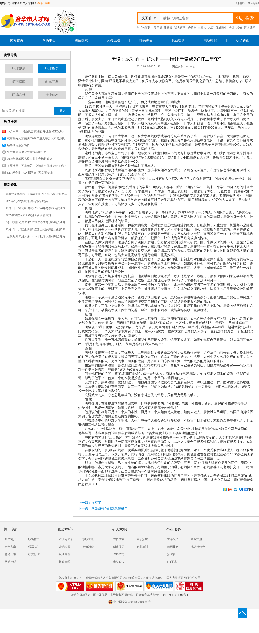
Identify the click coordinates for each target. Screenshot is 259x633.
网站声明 (10, 561)
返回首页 (241, 3)
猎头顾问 (180, 27)
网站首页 (16, 40)
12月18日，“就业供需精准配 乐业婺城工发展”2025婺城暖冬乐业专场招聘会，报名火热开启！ (37, 131)
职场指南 (34, 539)
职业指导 (51, 68)
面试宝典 (51, 81)
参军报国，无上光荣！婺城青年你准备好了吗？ (36, 165)
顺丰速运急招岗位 (18, 145)
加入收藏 (253, 3)
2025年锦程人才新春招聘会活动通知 (28, 215)
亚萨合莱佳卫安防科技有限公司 (27, 152)
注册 (48, 3)
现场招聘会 (198, 546)
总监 (211, 27)
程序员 (158, 27)
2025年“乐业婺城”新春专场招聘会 (27, 201)
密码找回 (64, 546)
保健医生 (221, 27)
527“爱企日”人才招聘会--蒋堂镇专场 (30, 172)
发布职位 (172, 539)
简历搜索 (172, 546)
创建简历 (118, 546)
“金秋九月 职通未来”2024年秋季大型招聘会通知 (35, 236)
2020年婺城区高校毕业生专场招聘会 (29, 159)
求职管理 (88, 539)
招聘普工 (172, 554)
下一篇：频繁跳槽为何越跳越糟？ (103, 508)
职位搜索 (81, 40)
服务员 (168, 27)
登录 (40, 3)
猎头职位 (145, 40)
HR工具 (172, 561)
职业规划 (18, 68)
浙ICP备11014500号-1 (175, 594)
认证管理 (64, 554)
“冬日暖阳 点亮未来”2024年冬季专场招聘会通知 (35, 222)
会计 (232, 27)
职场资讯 (242, 40)
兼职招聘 (142, 539)
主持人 (202, 27)
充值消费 (88, 546)
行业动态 (51, 95)
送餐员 (191, 27)
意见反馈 (10, 554)
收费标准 (34, 554)
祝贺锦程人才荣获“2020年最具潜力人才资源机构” (37, 138)
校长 (239, 27)
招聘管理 (64, 561)
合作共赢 (10, 546)
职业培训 (178, 40)
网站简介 (10, 539)
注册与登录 (66, 539)
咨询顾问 (249, 27)
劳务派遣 (113, 40)
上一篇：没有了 (89, 503)
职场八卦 (18, 95)
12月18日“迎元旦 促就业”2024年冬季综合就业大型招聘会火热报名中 (37, 208)
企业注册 (196, 539)
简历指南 (18, 81)
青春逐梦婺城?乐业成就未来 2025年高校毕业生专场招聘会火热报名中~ (37, 194)
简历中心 (49, 40)
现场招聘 (210, 40)
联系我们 (34, 546)
